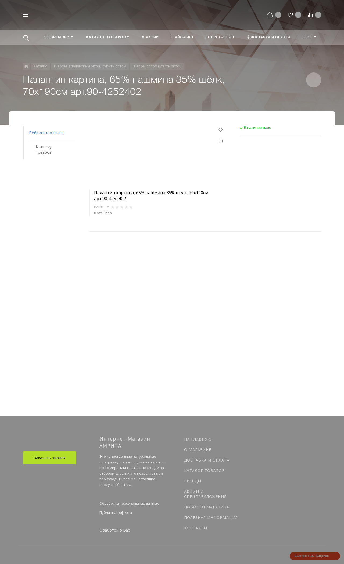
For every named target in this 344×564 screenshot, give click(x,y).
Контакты (195, 527)
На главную (198, 439)
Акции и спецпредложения (205, 494)
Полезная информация (211, 517)
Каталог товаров (204, 470)
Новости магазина (206, 507)
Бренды (192, 481)
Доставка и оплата (207, 460)
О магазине (197, 449)
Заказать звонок (50, 457)
